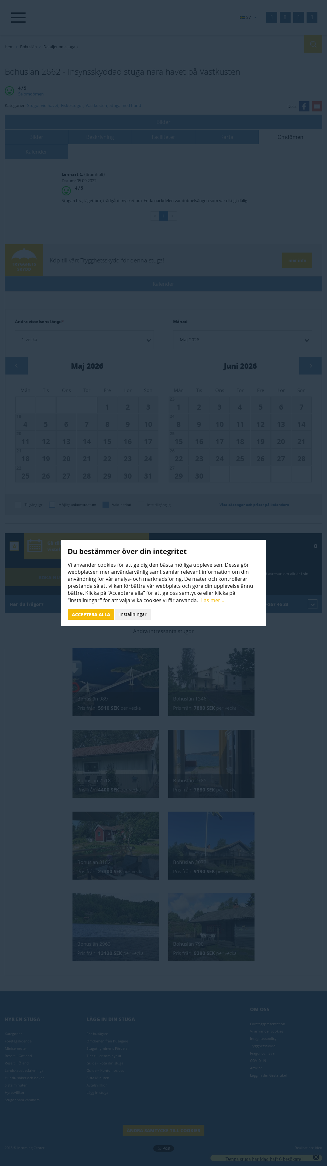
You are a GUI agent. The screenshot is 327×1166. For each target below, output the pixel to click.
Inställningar (133, 614)
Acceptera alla (91, 614)
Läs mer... (212, 600)
